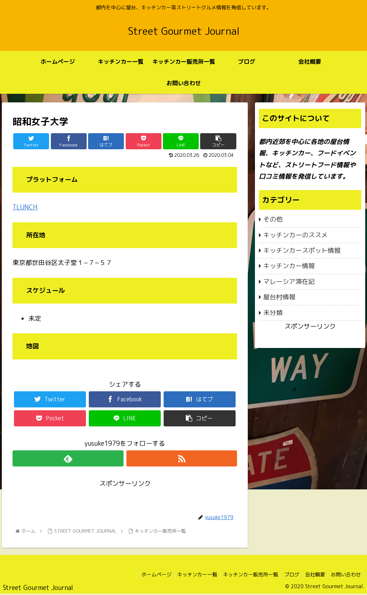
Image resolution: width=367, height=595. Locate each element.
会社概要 (313, 574)
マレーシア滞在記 (289, 281)
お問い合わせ (345, 574)
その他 (273, 219)
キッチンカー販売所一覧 (244, 574)
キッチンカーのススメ (295, 235)
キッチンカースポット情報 (302, 250)
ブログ (287, 574)
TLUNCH (25, 207)
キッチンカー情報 (289, 265)
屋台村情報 (279, 296)
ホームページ (147, 574)
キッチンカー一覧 (190, 574)
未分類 (273, 312)
